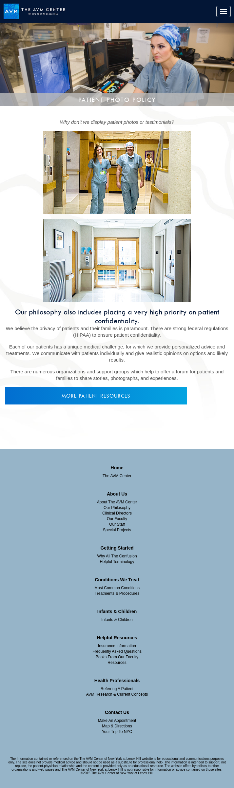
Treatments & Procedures (117, 593)
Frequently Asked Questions (117, 651)
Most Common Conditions (117, 588)
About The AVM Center (117, 502)
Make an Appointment (117, 720)
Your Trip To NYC (117, 731)
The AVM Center (117, 476)
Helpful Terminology (117, 561)
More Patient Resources (96, 395)
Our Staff (117, 524)
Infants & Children (116, 619)
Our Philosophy (117, 507)
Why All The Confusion (117, 556)
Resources (116, 662)
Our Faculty (117, 518)
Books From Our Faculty (117, 657)
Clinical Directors (117, 513)
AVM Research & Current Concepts (117, 694)
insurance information (117, 646)
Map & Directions (117, 726)
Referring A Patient (117, 688)
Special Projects (117, 530)
